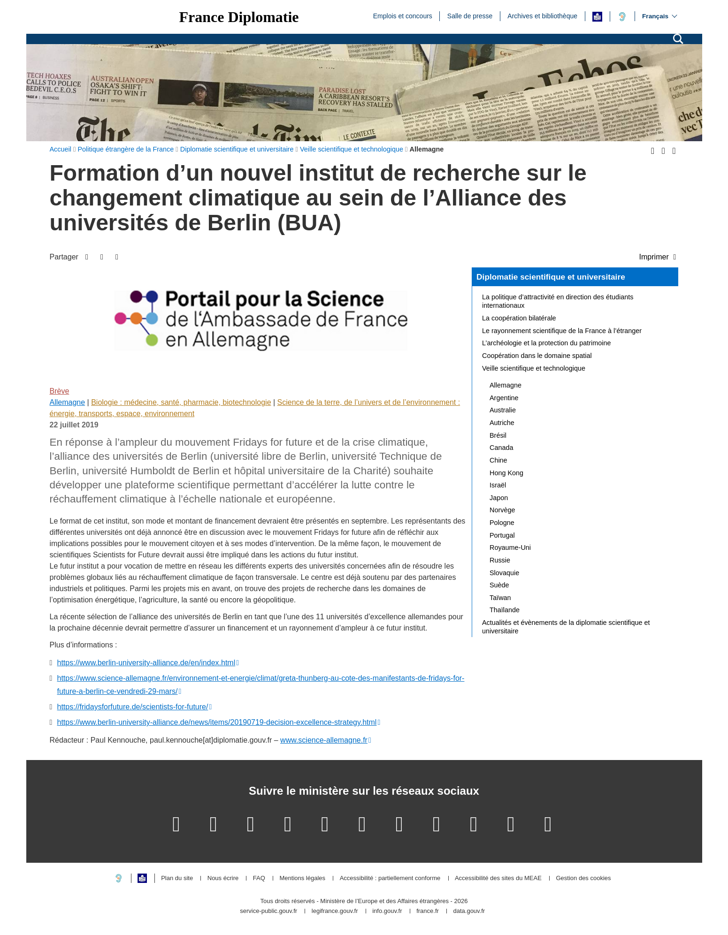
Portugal (502, 535)
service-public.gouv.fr (268, 911)
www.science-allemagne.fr (324, 740)
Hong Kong (506, 473)
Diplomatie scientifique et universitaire (550, 276)
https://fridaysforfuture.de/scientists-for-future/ (132, 707)
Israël (498, 485)
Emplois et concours (402, 15)
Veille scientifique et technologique (533, 368)
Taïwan (500, 597)
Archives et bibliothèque (542, 15)
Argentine (504, 398)
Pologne (502, 522)
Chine (498, 460)
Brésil (498, 435)
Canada (501, 447)
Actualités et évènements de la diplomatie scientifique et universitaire (566, 627)
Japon (499, 498)
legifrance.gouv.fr (335, 911)
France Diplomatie (239, 16)
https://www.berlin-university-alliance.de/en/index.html (146, 663)
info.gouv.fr (387, 911)
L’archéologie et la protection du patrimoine (546, 343)
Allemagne (67, 402)
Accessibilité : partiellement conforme (390, 878)
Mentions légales (302, 878)
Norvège (502, 510)
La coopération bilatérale (519, 318)
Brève (59, 391)
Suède (499, 585)
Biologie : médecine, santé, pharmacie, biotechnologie (181, 402)
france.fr (427, 911)
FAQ (259, 878)
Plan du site (177, 878)
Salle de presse (470, 15)
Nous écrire (222, 878)
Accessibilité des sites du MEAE (498, 878)
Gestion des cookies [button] (583, 878)
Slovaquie (504, 573)
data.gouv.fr (469, 911)
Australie (503, 410)
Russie (500, 560)
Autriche (502, 422)
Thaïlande (505, 610)
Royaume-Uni (510, 547)
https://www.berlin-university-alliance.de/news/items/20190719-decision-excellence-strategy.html (217, 722)
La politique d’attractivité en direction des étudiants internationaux (557, 301)
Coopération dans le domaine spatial (537, 355)
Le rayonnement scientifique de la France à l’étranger (562, 330)
